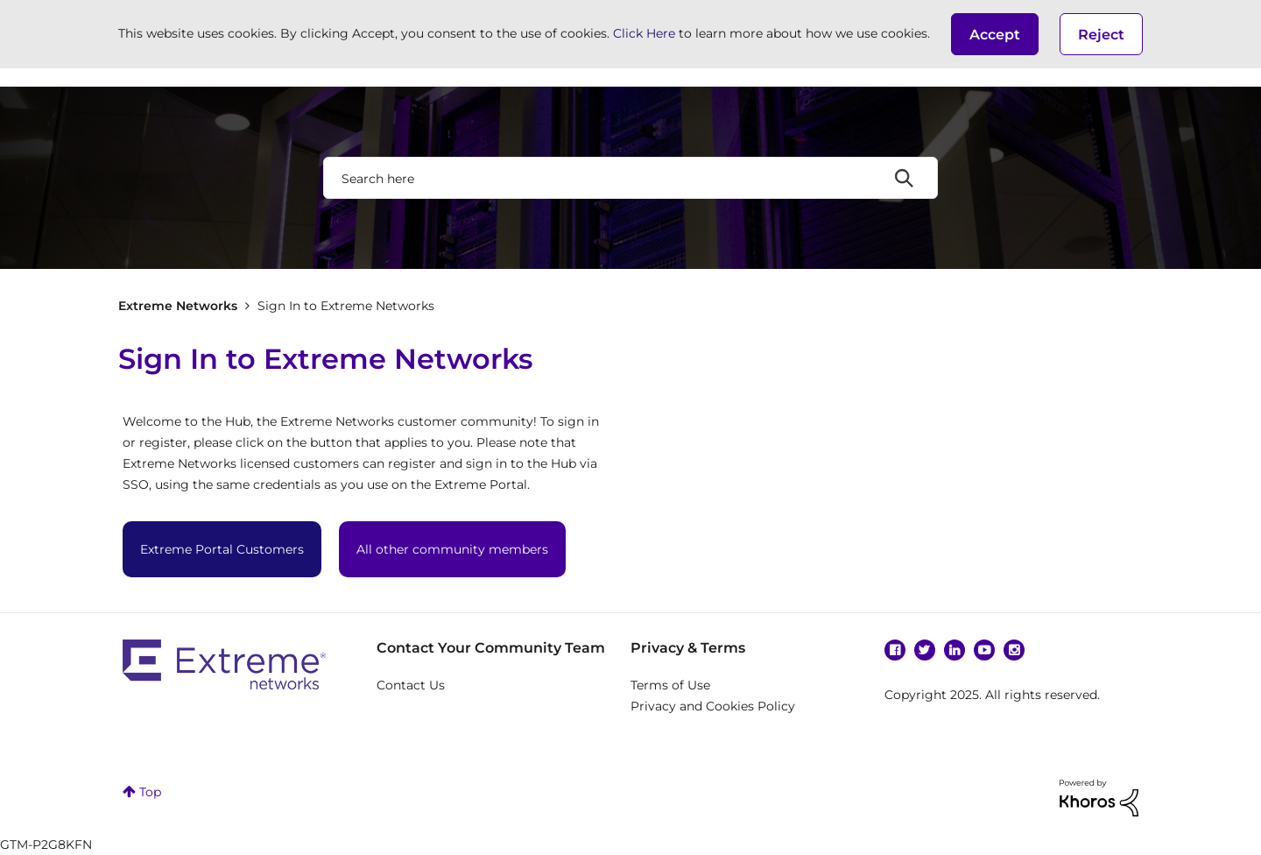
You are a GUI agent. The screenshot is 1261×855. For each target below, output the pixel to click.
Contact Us (411, 685)
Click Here (644, 33)
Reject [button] (1101, 34)
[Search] (630, 178)
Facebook (894, 650)
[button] (995, 34)
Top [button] (150, 792)
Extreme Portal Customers (222, 549)
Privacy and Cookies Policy (712, 706)
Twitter (924, 650)
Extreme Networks (177, 306)
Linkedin (954, 650)
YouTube (984, 650)
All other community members (452, 549)
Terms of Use (670, 685)
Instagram (1014, 650)
